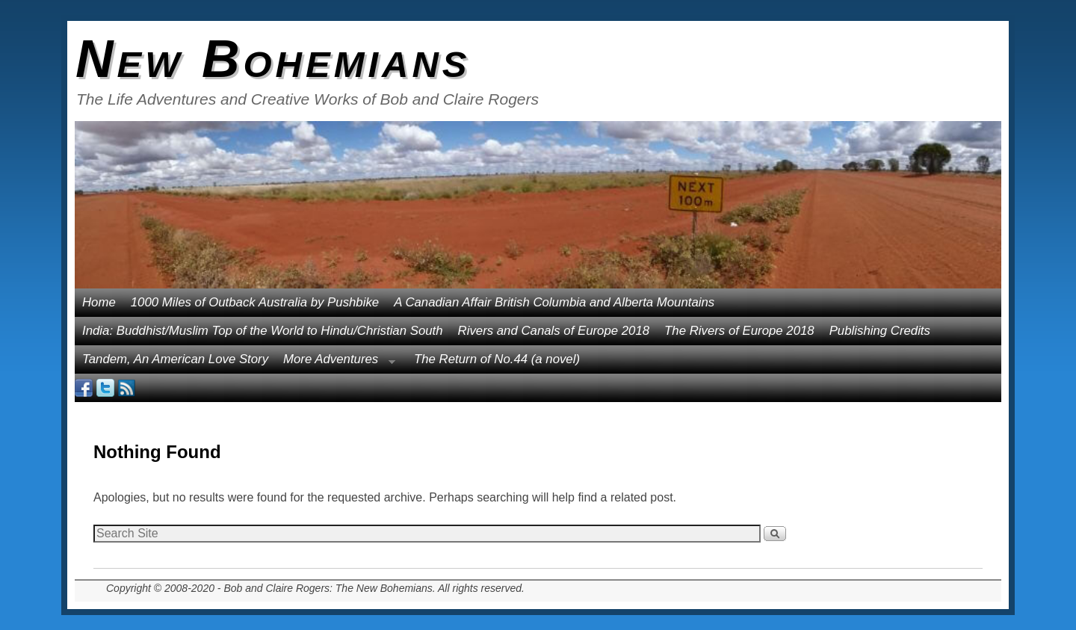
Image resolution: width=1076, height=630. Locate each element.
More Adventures (335, 363)
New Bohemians (273, 59)
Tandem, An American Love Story (175, 359)
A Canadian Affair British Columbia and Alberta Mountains (554, 302)
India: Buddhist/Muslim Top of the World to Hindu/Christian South (262, 331)
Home (99, 302)
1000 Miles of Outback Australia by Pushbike (255, 302)
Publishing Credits (879, 331)
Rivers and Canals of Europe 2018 (554, 331)
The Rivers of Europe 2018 (739, 331)
